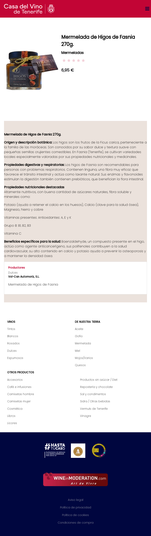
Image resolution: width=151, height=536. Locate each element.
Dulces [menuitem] (12, 351)
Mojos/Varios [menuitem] (84, 358)
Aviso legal (75, 500)
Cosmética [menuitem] (14, 409)
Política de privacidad (75, 507)
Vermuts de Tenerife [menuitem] (94, 409)
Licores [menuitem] (12, 423)
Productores (16, 268)
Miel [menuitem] (77, 351)
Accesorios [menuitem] (15, 380)
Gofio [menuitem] (79, 336)
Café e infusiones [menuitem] (19, 387)
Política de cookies (75, 515)
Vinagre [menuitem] (85, 416)
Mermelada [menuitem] (83, 343)
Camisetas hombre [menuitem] (20, 394)
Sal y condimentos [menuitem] (93, 394)
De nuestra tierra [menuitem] (87, 322)
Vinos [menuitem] (11, 322)
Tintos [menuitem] (11, 329)
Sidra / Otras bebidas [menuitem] (95, 401)
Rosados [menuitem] (13, 343)
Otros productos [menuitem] (20, 372)
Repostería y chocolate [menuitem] (96, 387)
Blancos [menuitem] (12, 336)
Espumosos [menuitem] (15, 358)
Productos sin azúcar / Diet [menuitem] (98, 380)
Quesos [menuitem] (80, 365)
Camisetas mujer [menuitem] (19, 401)
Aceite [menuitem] (79, 329)
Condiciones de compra (76, 523)
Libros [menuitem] (11, 416)
